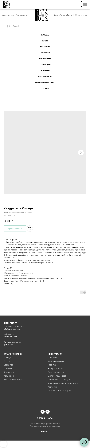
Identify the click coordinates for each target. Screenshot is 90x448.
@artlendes (8, 344)
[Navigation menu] (85, 4)
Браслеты (45, 47)
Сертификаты (45, 76)
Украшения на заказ (45, 82)
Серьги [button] (45, 41)
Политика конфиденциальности (45, 423)
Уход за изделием (56, 361)
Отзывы (45, 88)
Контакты (52, 387)
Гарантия (52, 365)
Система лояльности (57, 376)
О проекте (52, 357)
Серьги (7, 361)
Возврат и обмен (55, 368)
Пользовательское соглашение (45, 426)
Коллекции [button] (45, 65)
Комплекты (45, 59)
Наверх (45, 431)
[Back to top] (3, 444)
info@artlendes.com (12, 329)
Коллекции (9, 376)
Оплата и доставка (56, 372)
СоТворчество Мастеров (59, 391)
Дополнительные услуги (59, 380)
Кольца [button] (45, 35)
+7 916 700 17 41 (10, 337)
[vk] (43, 412)
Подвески (45, 53)
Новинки (45, 70)
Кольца (7, 357)
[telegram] (47, 412)
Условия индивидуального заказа (63, 383)
